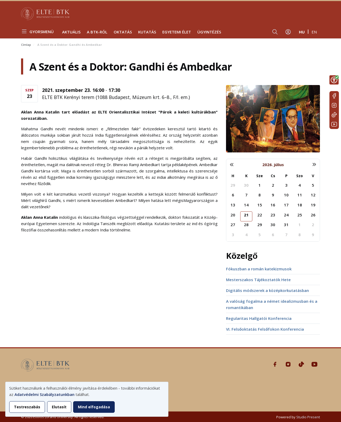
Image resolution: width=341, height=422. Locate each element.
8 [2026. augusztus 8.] (299, 234)
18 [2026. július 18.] (299, 204)
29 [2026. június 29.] (232, 185)
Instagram (334, 105)
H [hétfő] (233, 175)
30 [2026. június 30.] (246, 185)
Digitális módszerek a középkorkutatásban (267, 290)
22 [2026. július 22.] (259, 214)
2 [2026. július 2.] (273, 185)
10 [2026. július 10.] (286, 194)
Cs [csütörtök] (273, 175)
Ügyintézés (209, 31)
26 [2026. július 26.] (313, 214)
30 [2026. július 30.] (272, 224)
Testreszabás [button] (27, 406)
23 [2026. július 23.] (272, 214)
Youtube (334, 124)
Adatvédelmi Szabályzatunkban (44, 394)
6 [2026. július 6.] (233, 194)
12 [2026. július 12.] (313, 194)
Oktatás (123, 31)
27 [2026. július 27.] (232, 224)
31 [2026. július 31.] (286, 224)
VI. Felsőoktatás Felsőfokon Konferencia (265, 329)
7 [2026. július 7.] (246, 194)
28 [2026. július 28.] (246, 224)
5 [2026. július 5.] (313, 185)
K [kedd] (246, 175)
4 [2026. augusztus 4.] (246, 234)
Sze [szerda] (259, 175)
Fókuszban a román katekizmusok (259, 268)
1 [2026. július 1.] (259, 185)
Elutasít (59, 406)
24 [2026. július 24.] (286, 214)
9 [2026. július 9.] (273, 194)
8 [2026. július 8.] (259, 194)
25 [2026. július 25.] (299, 214)
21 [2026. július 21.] (246, 214)
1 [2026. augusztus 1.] (299, 224)
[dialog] (86, 399)
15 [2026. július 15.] (259, 204)
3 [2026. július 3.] (286, 185)
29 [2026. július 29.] (259, 224)
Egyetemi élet (176, 31)
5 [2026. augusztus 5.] (259, 234)
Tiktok (334, 115)
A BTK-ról (97, 31)
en (314, 31)
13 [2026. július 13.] (232, 204)
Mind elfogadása (94, 406)
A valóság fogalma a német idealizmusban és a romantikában (271, 304)
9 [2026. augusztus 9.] (313, 234)
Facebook (334, 96)
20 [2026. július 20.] (232, 214)
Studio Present (308, 417)
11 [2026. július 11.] (299, 194)
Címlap (26, 45)
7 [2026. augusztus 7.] (286, 234)
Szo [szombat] (299, 175)
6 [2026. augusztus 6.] (273, 234)
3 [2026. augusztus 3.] (233, 234)
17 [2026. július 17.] (286, 204)
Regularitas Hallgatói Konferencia (259, 318)
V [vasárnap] (313, 175)
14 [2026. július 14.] (246, 204)
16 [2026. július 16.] (272, 204)
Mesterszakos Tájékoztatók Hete (258, 279)
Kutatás (147, 31)
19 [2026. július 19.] (313, 204)
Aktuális (71, 31)
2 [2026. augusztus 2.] (313, 224)
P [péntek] (286, 175)
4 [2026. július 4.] (299, 185)
